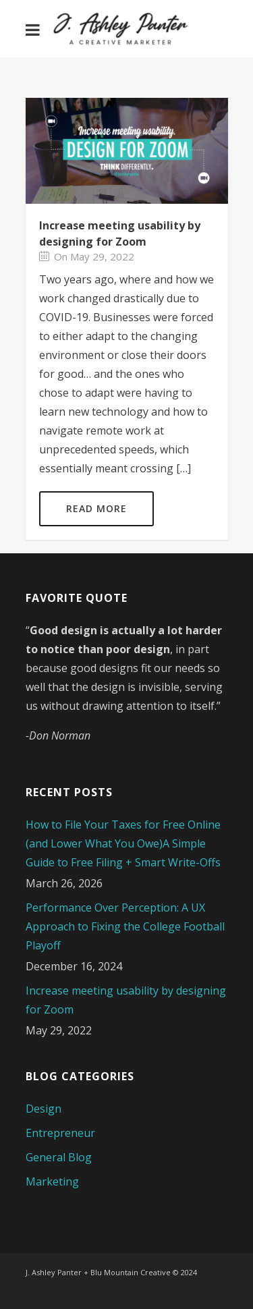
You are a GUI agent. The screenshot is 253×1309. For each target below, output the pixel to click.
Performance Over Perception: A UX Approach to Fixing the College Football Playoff (125, 926)
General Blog (59, 1157)
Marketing (52, 1181)
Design (43, 1108)
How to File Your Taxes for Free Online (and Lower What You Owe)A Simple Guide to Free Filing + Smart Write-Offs (123, 843)
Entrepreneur (60, 1132)
